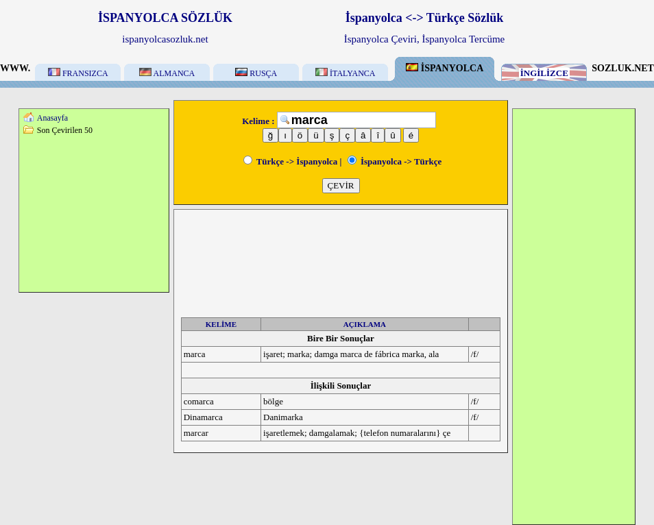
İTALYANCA (345, 73)
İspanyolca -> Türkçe (395, 161)
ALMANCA (167, 73)
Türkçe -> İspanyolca (290, 161)
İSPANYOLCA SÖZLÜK (165, 18)
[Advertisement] (93, 213)
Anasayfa (52, 118)
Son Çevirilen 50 (65, 130)
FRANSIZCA (78, 73)
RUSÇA (256, 73)
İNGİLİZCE (544, 73)
